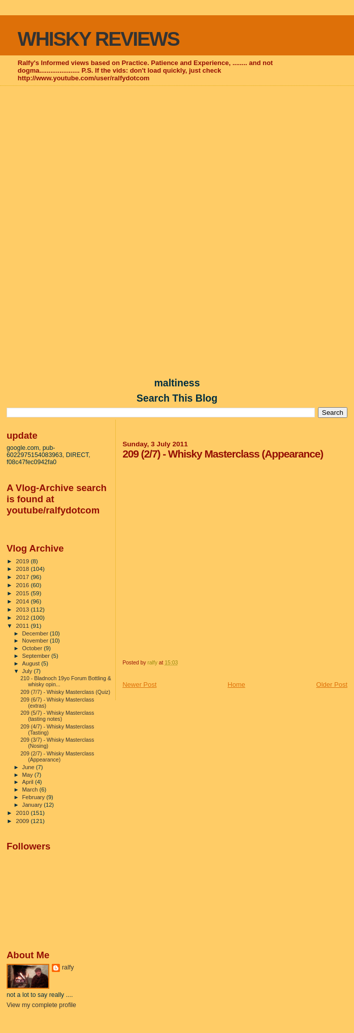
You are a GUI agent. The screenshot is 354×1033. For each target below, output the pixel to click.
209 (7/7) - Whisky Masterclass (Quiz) (65, 692)
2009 (23, 820)
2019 (23, 561)
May (28, 775)
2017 (23, 576)
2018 (23, 568)
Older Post (331, 684)
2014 (23, 601)
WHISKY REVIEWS (98, 39)
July (28, 671)
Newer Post (139, 684)
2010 (23, 812)
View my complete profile (41, 1005)
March (31, 789)
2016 (23, 585)
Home (236, 684)
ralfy (68, 967)
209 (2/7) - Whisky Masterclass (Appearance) (57, 756)
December (36, 633)
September (37, 656)
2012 (23, 617)
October (33, 648)
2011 (23, 625)
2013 (23, 609)
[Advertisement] (177, 160)
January (33, 805)
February (34, 797)
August (32, 663)
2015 (23, 593)
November (36, 640)
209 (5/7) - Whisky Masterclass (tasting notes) (57, 716)
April (28, 782)
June (29, 767)
